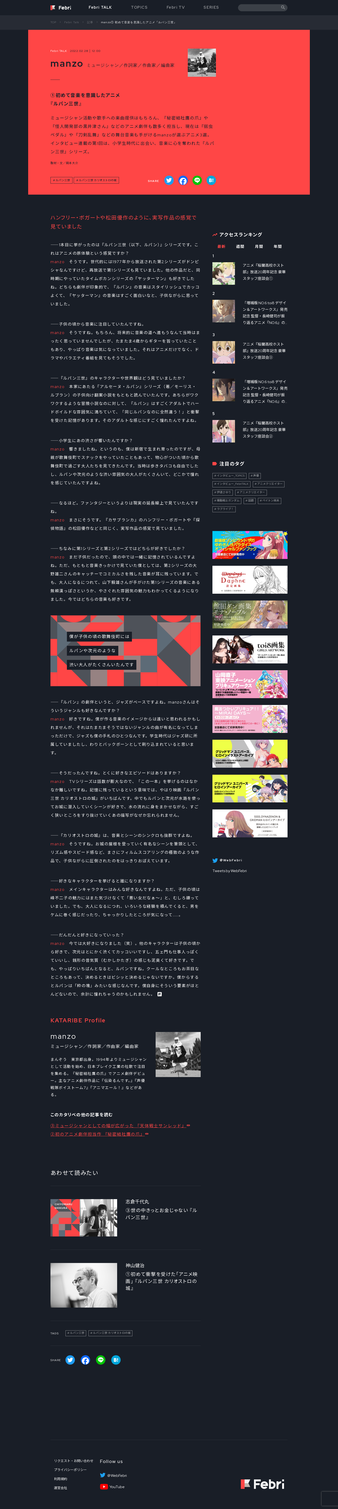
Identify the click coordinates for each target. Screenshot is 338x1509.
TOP (53, 22)
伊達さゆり (224, 492)
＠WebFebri (117, 1476)
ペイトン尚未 (270, 500)
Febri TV (176, 7)
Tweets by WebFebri (229, 870)
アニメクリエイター (270, 484)
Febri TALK (100, 7)
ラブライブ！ (225, 509)
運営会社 (60, 1488)
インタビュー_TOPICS (231, 475)
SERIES (211, 7)
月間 (259, 246)
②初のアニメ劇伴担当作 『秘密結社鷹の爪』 (97, 1134)
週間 (240, 246)
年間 (278, 246)
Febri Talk (71, 22)
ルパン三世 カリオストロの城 (97, 180)
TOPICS (139, 7)
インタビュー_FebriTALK (233, 484)
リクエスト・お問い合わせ (73, 1461)
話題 (251, 500)
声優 (256, 475)
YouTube (117, 1487)
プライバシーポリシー (70, 1470)
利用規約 (60, 1479)
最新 (221, 246)
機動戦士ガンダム (228, 500)
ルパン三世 (63, 180)
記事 (90, 22)
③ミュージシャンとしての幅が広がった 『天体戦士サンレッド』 (118, 1125)
